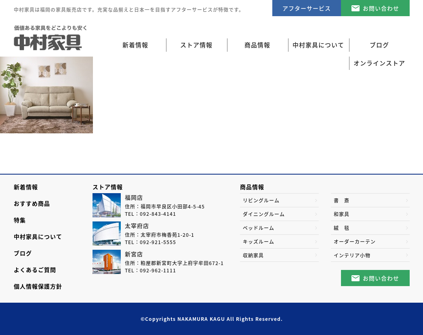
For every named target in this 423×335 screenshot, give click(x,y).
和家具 (341, 214)
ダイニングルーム (264, 214)
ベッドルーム (258, 228)
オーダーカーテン (355, 241)
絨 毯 (341, 228)
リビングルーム (261, 200)
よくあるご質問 (35, 269)
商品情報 (252, 187)
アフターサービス (306, 8)
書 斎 (341, 200)
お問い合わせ (381, 8)
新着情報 (135, 44)
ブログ (23, 253)
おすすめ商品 (32, 203)
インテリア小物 (352, 255)
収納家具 (253, 255)
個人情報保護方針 (38, 286)
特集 (20, 220)
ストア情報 (108, 187)
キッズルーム (258, 241)
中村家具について (38, 236)
